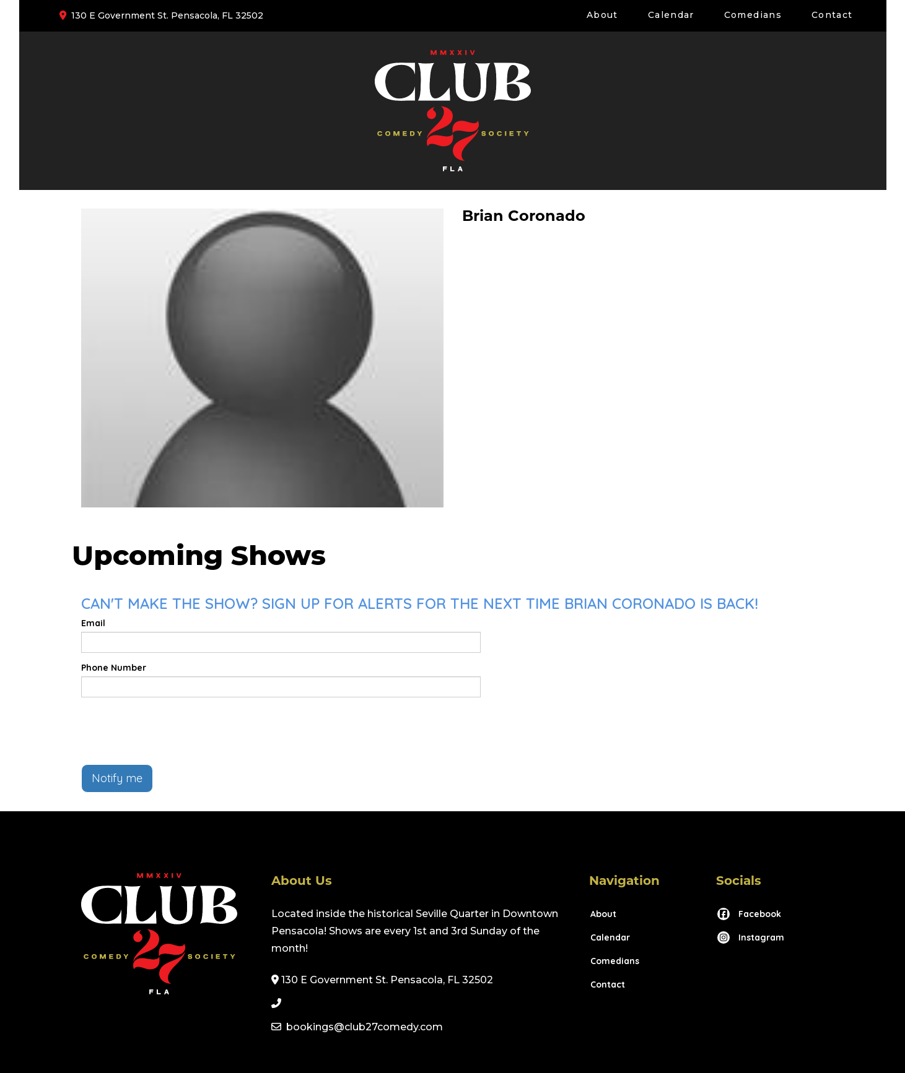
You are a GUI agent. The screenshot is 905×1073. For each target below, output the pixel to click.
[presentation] (175, 731)
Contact (832, 14)
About (602, 14)
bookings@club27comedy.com (364, 1027)
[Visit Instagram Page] (750, 937)
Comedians (753, 14)
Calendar (671, 14)
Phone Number (113, 667)
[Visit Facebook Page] (748, 914)
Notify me (117, 778)
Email (93, 623)
